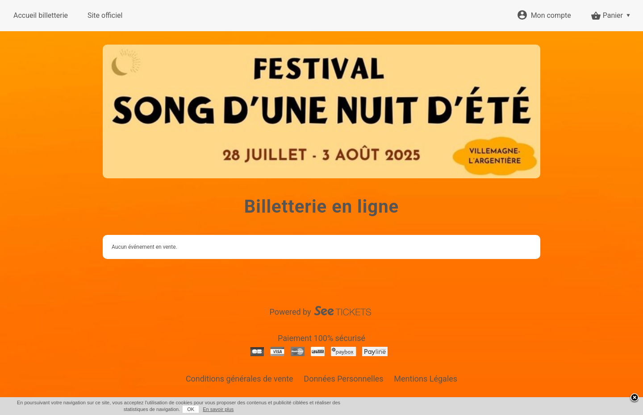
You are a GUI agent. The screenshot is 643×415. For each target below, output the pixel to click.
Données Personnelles (343, 378)
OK (190, 409)
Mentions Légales (425, 378)
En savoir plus (218, 409)
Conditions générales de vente (239, 378)
